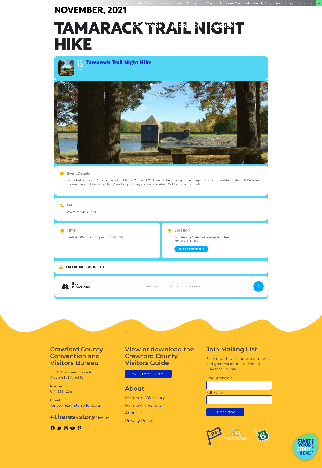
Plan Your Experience (297, 23)
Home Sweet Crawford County (176, 3)
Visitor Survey (284, 3)
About (131, 412)
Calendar (74, 267)
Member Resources (145, 405)
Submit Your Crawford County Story (248, 3)
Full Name (214, 392)
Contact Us (305, 3)
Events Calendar (223, 23)
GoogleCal (96, 267)
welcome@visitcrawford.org (75, 405)
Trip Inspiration (186, 23)
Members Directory (145, 397)
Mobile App (123, 3)
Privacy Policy (139, 420)
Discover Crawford (147, 23)
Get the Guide (148, 374)
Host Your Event (211, 3)
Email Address (219, 378)
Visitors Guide (144, 3)
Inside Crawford (259, 23)
